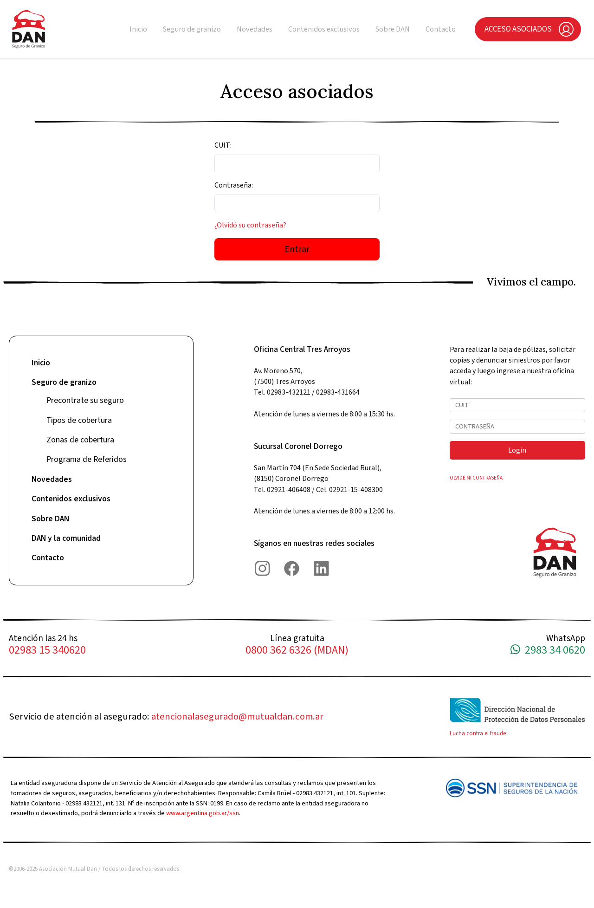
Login (517, 450)
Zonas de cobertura (80, 440)
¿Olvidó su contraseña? (250, 225)
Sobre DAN (392, 29)
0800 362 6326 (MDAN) (297, 650)
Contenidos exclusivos (324, 29)
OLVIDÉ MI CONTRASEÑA (476, 477)
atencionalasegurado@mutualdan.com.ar (237, 716)
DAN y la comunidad (66, 538)
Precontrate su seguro (85, 400)
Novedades (254, 29)
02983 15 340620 (47, 650)
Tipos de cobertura (79, 420)
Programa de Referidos (86, 459)
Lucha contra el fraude (478, 733)
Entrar (297, 249)
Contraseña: (233, 185)
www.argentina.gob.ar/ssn (202, 813)
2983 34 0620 (547, 650)
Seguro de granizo (192, 29)
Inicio (138, 29)
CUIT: (223, 145)
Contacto (441, 29)
